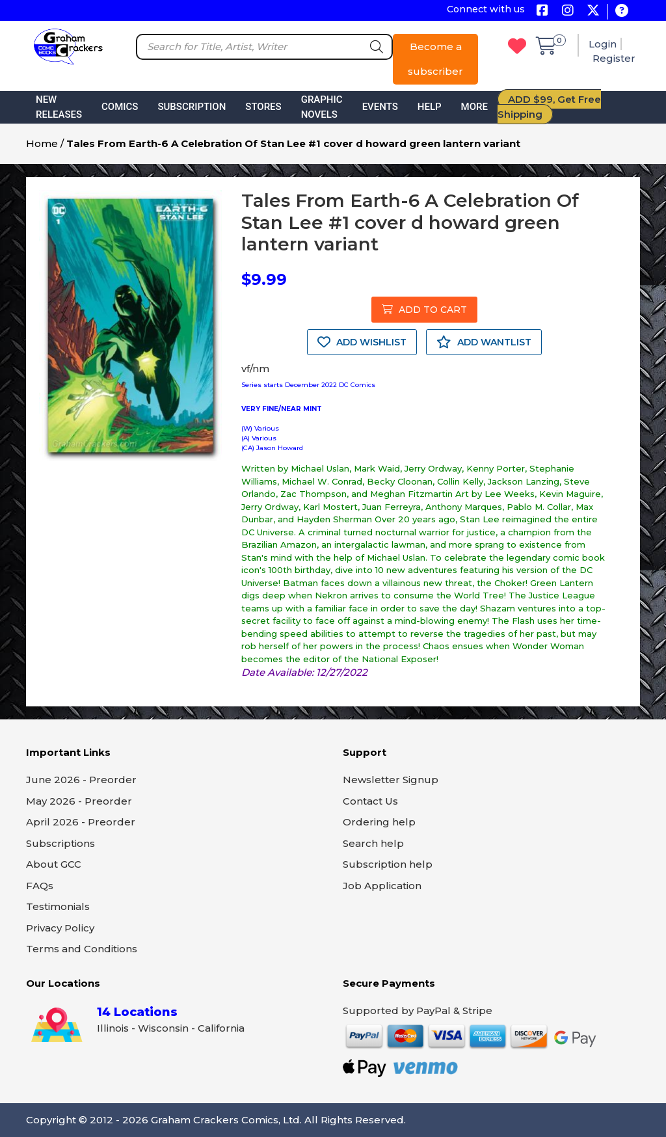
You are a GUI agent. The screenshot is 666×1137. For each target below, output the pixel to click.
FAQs (39, 885)
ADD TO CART (424, 309)
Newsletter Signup (390, 779)
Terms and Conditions (81, 949)
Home (42, 143)
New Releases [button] (59, 107)
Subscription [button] (191, 107)
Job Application (382, 885)
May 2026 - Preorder (79, 801)
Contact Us (370, 801)
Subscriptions (60, 843)
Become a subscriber (435, 58)
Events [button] (380, 107)
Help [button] (430, 107)
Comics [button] (119, 107)
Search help (373, 843)
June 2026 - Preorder (81, 779)
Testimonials (58, 906)
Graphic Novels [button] (322, 107)
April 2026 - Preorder (80, 822)
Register (614, 58)
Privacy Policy (60, 928)
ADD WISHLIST (361, 342)
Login (603, 44)
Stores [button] (263, 107)
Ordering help (379, 822)
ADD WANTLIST (483, 342)
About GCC (53, 864)
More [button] (474, 107)
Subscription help (388, 864)
